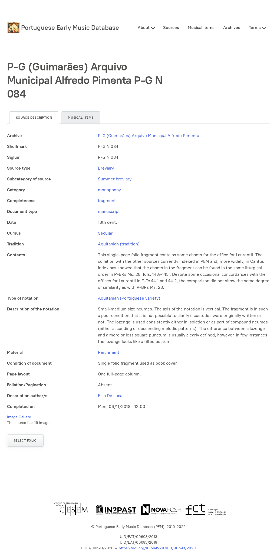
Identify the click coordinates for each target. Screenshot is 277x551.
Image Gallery (19, 417)
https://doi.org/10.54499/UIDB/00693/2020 (157, 548)
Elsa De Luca (110, 395)
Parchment (108, 352)
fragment (107, 200)
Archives (231, 27)
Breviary (106, 168)
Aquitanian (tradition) (119, 244)
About (144, 27)
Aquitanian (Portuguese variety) (129, 298)
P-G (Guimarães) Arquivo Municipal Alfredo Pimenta (148, 135)
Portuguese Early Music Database (70, 27)
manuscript (109, 211)
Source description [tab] (34, 117)
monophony (109, 189)
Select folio (25, 440)
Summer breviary (114, 178)
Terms (255, 27)
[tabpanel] (138, 271)
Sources (171, 27)
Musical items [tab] (81, 117)
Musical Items (201, 27)
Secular (105, 233)
